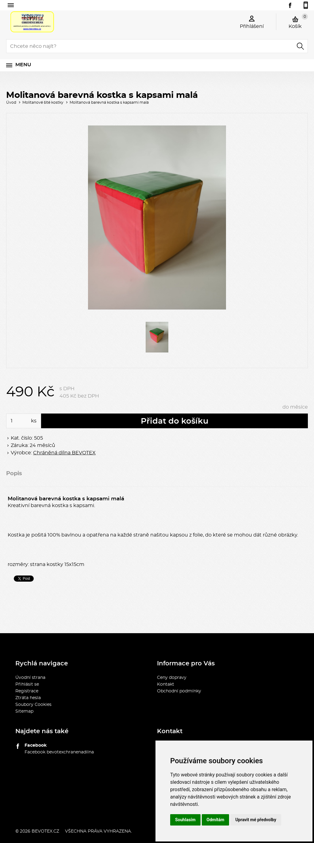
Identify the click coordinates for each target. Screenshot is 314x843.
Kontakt (165, 684)
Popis (14, 473)
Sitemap (24, 711)
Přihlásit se (27, 684)
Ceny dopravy (171, 678)
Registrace (26, 691)
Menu (23, 64)
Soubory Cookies (33, 704)
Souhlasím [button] (185, 819)
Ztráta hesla (28, 698)
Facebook (36, 745)
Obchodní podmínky (179, 691)
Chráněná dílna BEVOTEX (64, 452)
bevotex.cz (45, 831)
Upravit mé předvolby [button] (255, 819)
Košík (298, 21)
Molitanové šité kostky (42, 102)
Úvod (11, 102)
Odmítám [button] (215, 819)
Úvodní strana (30, 678)
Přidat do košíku (175, 421)
